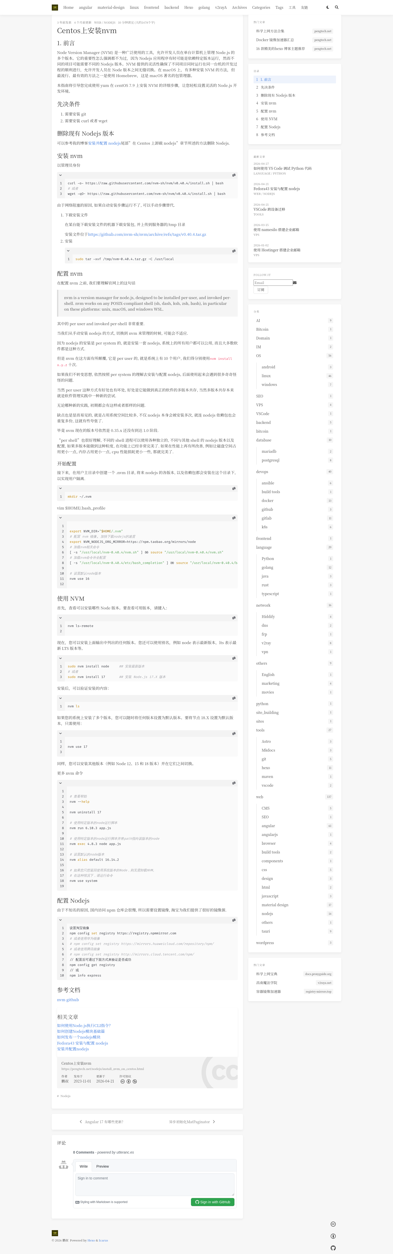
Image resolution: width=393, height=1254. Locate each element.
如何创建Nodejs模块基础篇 (81, 1031)
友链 (304, 7)
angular (85, 7)
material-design (110, 7)
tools (259, 214)
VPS (256, 234)
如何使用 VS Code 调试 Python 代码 (283, 168)
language (262, 173)
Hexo (188, 7)
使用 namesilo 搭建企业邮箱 (276, 229)
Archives (239, 7)
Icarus (103, 1240)
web (97, 22)
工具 (292, 7)
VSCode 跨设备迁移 (269, 209)
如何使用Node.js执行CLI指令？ (85, 1025)
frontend (151, 7)
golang (204, 7)
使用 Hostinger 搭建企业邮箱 (277, 249)
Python (279, 173)
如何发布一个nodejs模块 (79, 1037)
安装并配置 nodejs (104, 143)
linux (134, 7)
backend (171, 7)
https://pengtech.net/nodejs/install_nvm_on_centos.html (103, 1068)
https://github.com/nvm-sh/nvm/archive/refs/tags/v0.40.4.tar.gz (147, 234)
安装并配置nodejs (73, 1048)
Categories (261, 7)
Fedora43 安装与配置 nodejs (82, 1043)
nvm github (68, 999)
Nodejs (66, 1096)
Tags (279, 7)
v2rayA (221, 7)
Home (68, 7)
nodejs (109, 22)
